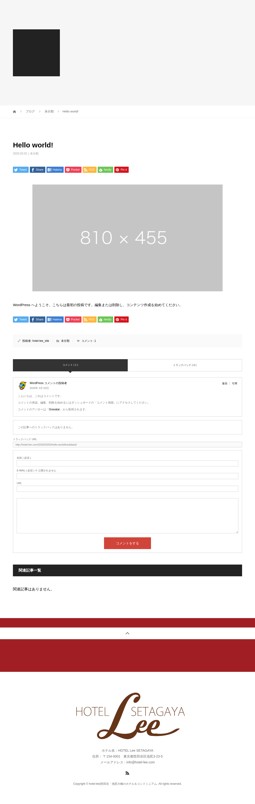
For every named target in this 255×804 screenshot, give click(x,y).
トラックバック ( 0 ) (185, 365)
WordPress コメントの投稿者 (48, 383)
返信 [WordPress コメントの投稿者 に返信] (224, 383)
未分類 (34, 153)
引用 (234, 383)
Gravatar (54, 409)
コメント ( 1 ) (70, 364)
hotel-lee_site (40, 340)
